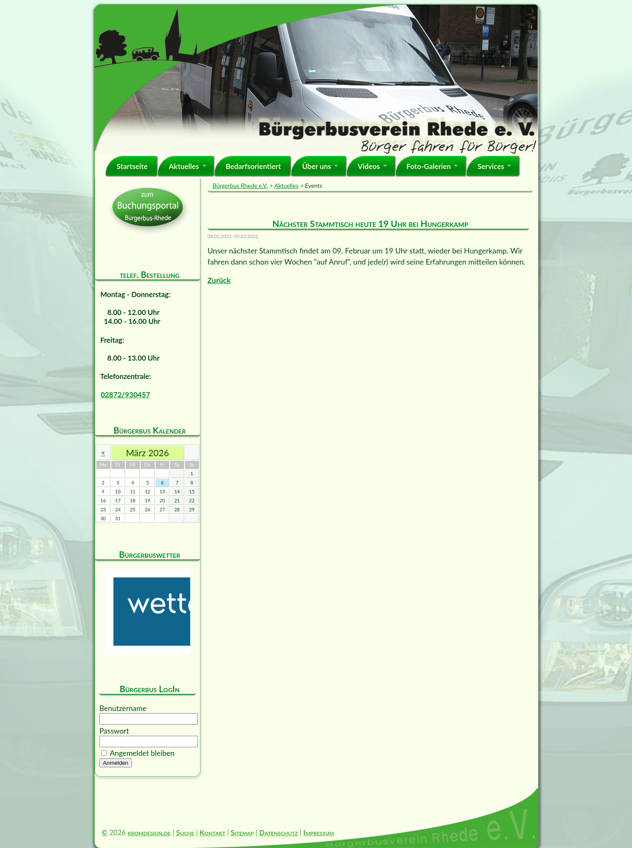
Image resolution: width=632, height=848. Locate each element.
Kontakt (213, 832)
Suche (185, 832)
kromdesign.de (149, 832)
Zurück (219, 280)
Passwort (114, 730)
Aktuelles (184, 166)
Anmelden (115, 763)
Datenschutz (278, 832)
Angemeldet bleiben (142, 753)
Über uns (316, 166)
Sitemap (242, 832)
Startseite (132, 166)
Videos (369, 166)
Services (491, 166)
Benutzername (122, 708)
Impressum (318, 832)
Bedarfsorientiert (253, 166)
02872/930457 (125, 394)
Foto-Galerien (428, 166)
